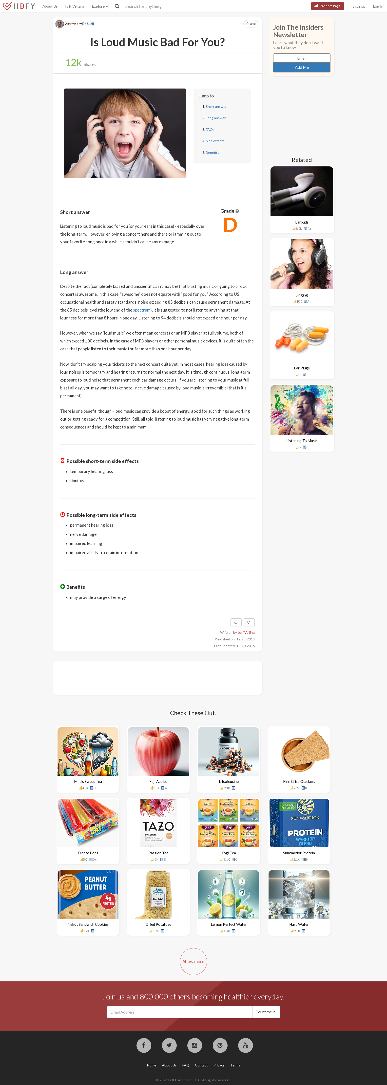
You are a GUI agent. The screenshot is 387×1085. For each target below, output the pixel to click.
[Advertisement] (150, 677)
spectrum (142, 310)
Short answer (216, 106)
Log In (378, 6)
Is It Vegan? (74, 6)
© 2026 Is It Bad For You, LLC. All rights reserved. (193, 1080)
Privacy (219, 1065)
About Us (50, 6)
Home (151, 1065)
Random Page (327, 6)
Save (251, 23)
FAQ (185, 1065)
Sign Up (359, 6)
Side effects (215, 141)
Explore (100, 6)
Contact (201, 1065)
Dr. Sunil (88, 24)
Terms (235, 1065)
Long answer (216, 118)
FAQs (210, 129)
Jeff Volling (246, 632)
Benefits (212, 152)
